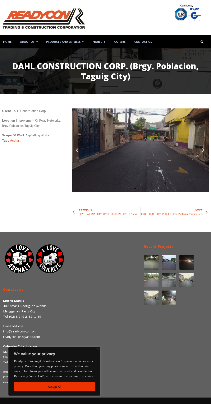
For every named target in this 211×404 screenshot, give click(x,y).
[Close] (97, 349)
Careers (120, 41)
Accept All (54, 387)
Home (7, 41)
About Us (27, 41)
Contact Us (143, 41)
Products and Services (63, 41)
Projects (99, 41)
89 (39, 316)
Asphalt (15, 140)
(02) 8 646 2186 (21, 316)
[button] (135, 188)
